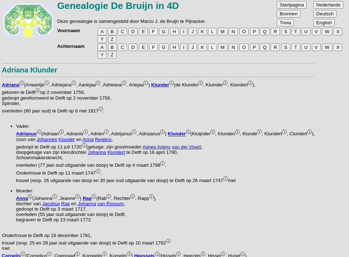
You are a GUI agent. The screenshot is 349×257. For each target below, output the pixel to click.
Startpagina (292, 4)
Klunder (160, 84)
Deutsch (325, 13)
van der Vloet (186, 147)
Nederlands (328, 4)
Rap (87, 198)
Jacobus (51, 203)
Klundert (116, 152)
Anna (88, 139)
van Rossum (110, 203)
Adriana (11, 84)
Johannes (47, 139)
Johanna (97, 152)
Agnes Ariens (156, 147)
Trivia (285, 22)
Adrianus (26, 134)
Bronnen (288, 13)
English (324, 22)
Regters (103, 139)
